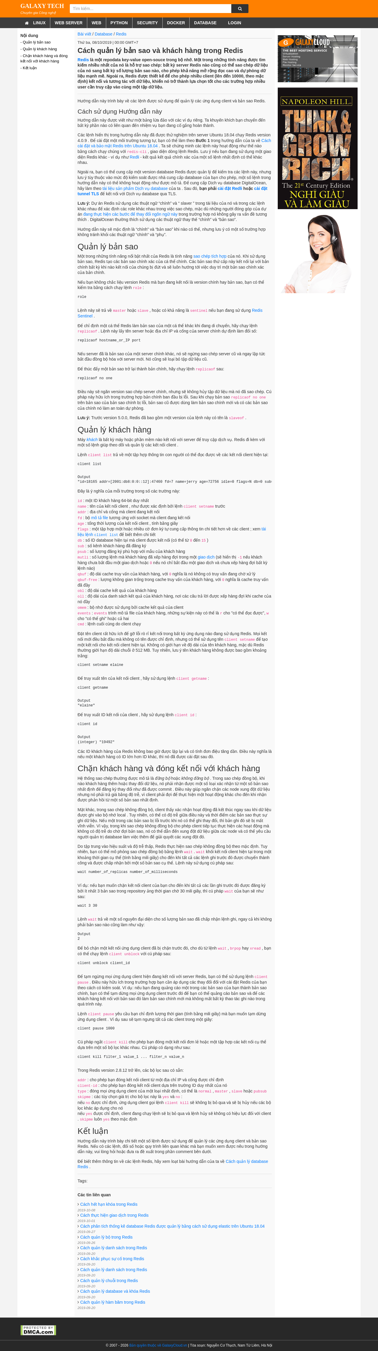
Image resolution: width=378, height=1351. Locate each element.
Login (234, 22)
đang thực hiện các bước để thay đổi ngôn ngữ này (130, 214)
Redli (134, 157)
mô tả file (100, 517)
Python (119, 22)
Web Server (69, 22)
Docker (176, 22)
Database (205, 22)
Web (96, 22)
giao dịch (206, 557)
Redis (121, 34)
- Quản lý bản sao (35, 42)
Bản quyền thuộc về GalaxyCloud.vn (158, 1345)
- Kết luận (28, 68)
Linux (39, 22)
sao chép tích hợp (210, 256)
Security (147, 22)
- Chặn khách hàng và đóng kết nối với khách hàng (44, 58)
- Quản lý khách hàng (38, 49)
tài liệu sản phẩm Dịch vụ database (135, 188)
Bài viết (84, 34)
